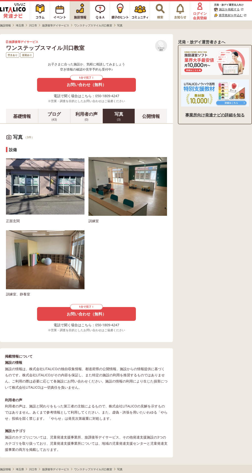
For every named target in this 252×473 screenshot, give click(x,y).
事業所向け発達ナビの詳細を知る (215, 115)
